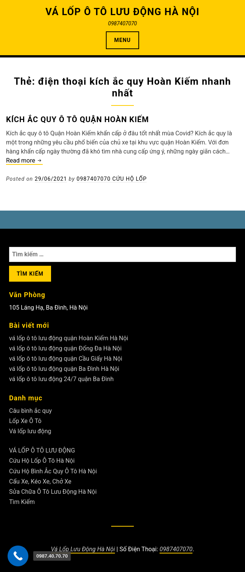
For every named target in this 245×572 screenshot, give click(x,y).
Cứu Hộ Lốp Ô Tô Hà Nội (41, 460)
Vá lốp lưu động (30, 431)
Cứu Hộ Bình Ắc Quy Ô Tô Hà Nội (53, 471)
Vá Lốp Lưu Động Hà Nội (83, 549)
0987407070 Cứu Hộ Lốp (112, 179)
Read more (24, 161)
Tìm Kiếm (22, 501)
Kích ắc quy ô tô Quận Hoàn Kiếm (77, 119)
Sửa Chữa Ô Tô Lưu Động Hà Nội (53, 491)
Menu (122, 40)
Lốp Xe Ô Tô (25, 421)
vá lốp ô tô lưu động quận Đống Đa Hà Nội (65, 348)
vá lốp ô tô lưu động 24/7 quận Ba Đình (61, 379)
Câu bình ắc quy (30, 410)
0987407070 (176, 549)
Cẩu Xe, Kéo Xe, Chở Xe (40, 481)
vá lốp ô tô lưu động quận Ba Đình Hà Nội (64, 368)
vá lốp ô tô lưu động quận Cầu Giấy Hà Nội (65, 358)
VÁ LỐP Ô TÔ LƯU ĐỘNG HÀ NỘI (122, 11)
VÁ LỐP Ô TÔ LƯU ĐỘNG (42, 450)
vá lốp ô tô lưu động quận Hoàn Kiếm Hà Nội (68, 338)
